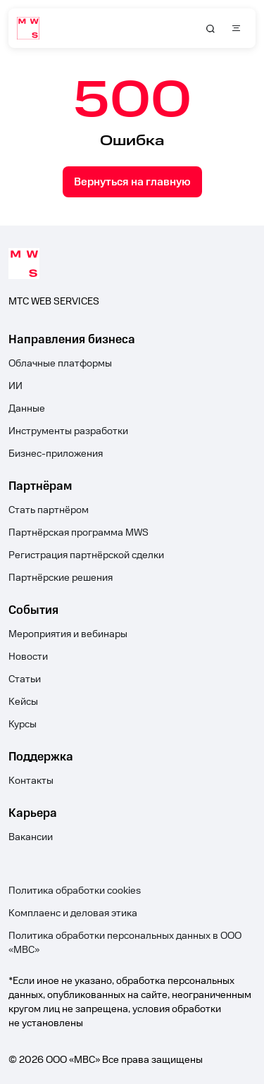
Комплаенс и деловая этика (72, 913)
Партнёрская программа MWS (78, 533)
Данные (26, 409)
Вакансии (30, 837)
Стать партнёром (48, 510)
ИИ (15, 386)
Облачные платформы (60, 364)
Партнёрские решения (60, 578)
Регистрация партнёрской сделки (86, 555)
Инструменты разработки (68, 431)
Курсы (22, 724)
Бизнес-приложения (55, 454)
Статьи (24, 679)
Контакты (31, 781)
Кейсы (23, 702)
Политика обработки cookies (74, 891)
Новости (28, 657)
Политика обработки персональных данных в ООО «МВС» (124, 943)
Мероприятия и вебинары (67, 634)
